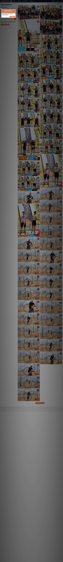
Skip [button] (11, 16)
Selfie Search (8, 11)
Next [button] (14, 16)
